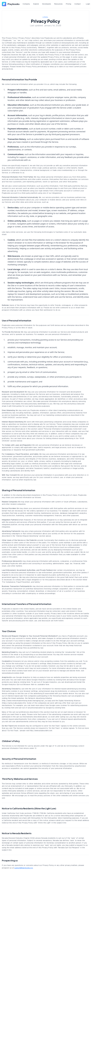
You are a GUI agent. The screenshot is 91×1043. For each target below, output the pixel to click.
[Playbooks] (11, 4)
